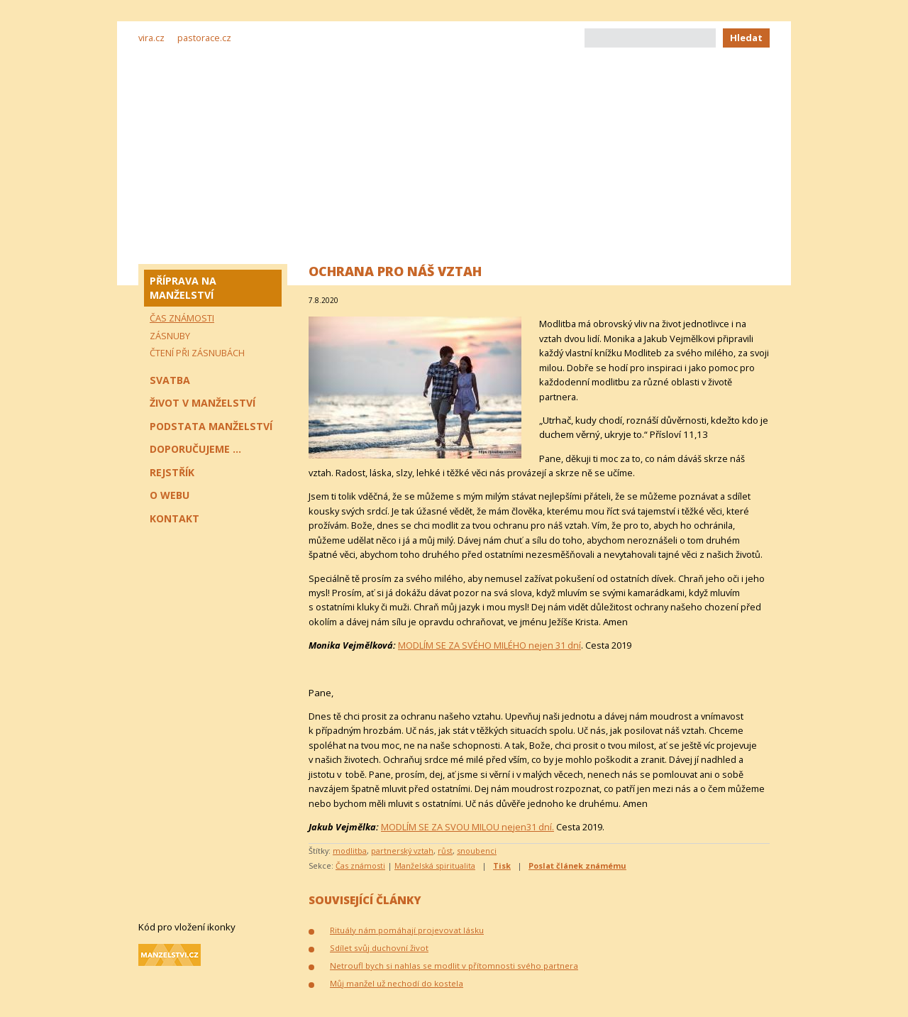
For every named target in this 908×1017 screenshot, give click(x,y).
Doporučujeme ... (195, 449)
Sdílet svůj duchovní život (379, 947)
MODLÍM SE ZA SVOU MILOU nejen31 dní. (467, 826)
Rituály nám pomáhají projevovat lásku (407, 930)
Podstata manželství (211, 426)
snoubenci (477, 850)
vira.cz (151, 37)
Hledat (746, 37)
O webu (169, 495)
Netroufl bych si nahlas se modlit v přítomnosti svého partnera (454, 965)
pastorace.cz (204, 37)
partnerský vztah (402, 850)
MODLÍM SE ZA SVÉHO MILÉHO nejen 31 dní (489, 645)
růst (445, 850)
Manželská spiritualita (434, 865)
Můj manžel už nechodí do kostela (396, 983)
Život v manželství (202, 402)
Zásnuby (170, 335)
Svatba (170, 380)
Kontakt (174, 518)
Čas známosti (360, 865)
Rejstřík (172, 472)
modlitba (350, 850)
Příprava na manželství (183, 288)
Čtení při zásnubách (197, 352)
